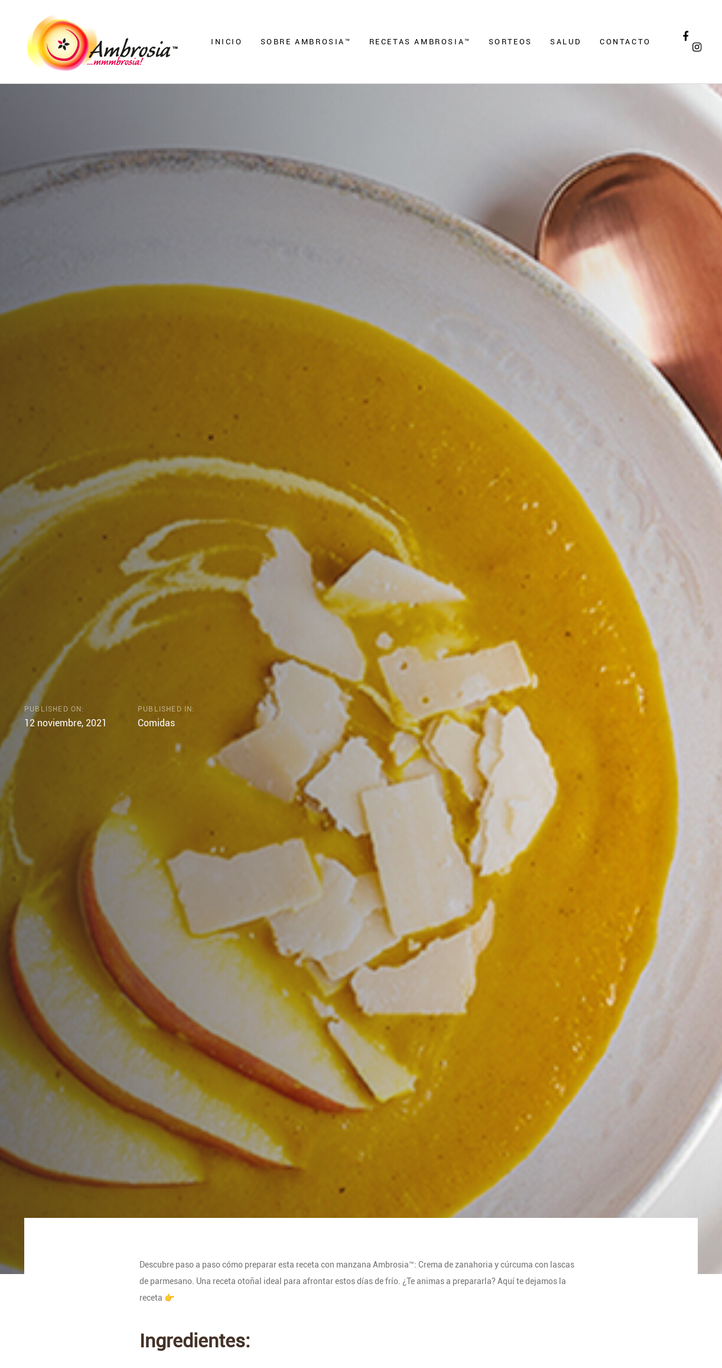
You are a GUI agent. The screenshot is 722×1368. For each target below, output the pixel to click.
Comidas (156, 722)
